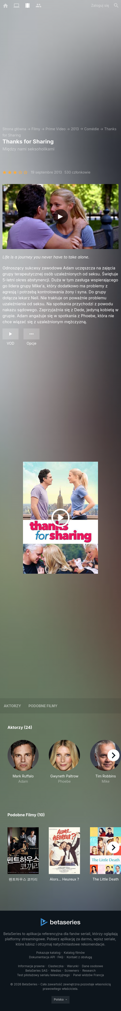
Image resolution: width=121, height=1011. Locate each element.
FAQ (60, 957)
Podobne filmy (43, 706)
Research (89, 970)
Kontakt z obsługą (79, 957)
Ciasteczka (56, 966)
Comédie (91, 129)
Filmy (36, 129)
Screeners (71, 970)
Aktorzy (12, 706)
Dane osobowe (92, 966)
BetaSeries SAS (37, 970)
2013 (75, 129)
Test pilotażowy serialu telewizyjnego (43, 975)
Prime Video (56, 129)
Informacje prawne (31, 966)
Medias (56, 970)
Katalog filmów (74, 952)
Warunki (72, 966)
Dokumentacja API (42, 957)
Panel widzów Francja (88, 975)
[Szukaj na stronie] (116, 5)
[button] (23, 764)
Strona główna (14, 129)
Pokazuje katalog (48, 952)
